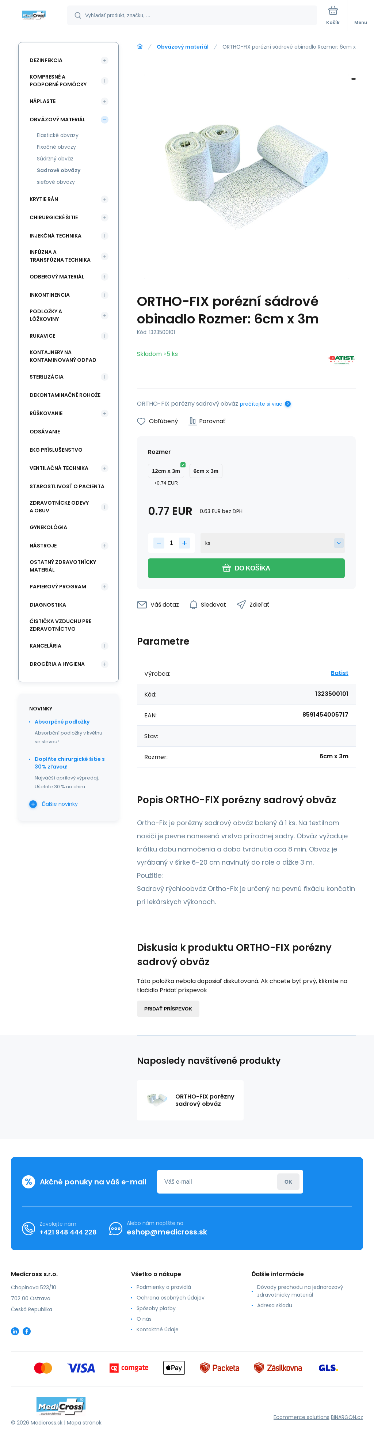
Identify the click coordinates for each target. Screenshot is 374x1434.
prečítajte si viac (261, 403)
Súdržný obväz (55, 158)
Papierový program (58, 586)
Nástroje (43, 545)
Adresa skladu (274, 1305)
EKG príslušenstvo (56, 450)
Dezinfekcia (46, 60)
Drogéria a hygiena (57, 664)
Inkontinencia (50, 295)
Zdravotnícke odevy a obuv (59, 506)
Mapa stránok (84, 1422)
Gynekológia (48, 527)
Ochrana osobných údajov (171, 1297)
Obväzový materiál (183, 46)
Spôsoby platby (156, 1308)
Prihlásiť (288, 1181)
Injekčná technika (55, 235)
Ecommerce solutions (301, 1417)
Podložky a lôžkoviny (46, 315)
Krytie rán (44, 199)
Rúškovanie (46, 413)
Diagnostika (48, 604)
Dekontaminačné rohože (65, 395)
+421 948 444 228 (68, 1232)
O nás (144, 1319)
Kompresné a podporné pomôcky (58, 80)
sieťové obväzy (56, 182)
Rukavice (42, 335)
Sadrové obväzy (58, 170)
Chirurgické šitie (54, 217)
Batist (339, 673)
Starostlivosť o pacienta (67, 486)
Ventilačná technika (59, 468)
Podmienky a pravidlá (164, 1287)
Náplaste (43, 101)
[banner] (34, 15)
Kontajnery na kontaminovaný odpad (63, 356)
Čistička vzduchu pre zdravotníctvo (60, 625)
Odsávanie (45, 431)
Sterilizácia (47, 376)
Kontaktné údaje (158, 1329)
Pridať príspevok (168, 1009)
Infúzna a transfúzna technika (60, 256)
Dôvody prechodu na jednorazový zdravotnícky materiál (300, 1290)
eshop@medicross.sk (167, 1232)
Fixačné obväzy (56, 147)
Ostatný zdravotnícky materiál (63, 565)
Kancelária (45, 645)
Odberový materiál (57, 276)
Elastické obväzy (58, 135)
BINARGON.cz (347, 1417)
